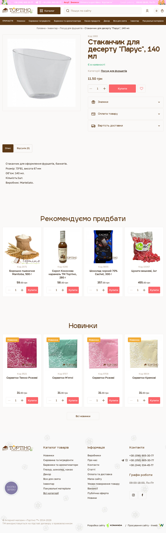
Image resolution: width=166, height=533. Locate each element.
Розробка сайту (104, 525)
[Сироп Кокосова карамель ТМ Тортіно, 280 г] (62, 246)
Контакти (107, 2)
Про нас (79, 460)
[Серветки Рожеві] (103, 353)
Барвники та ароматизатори (67, 21)
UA (4, 2)
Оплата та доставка (90, 2)
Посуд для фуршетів (71, 28)
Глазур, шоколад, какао (38, 469)
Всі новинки (83, 416)
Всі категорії (30, 493)
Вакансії (79, 488)
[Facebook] (163, 2)
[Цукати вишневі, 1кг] (144, 246)
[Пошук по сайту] (67, 10)
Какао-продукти (92, 21)
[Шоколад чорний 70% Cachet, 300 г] (103, 246)
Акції (66, 2)
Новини (79, 498)
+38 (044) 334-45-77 (136, 465)
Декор (107, 21)
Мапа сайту (81, 479)
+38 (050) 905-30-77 (51, 2)
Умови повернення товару (91, 483)
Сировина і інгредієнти (39, 21)
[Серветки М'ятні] (62, 353)
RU (9, 2)
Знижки (75, 2)
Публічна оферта (85, 493)
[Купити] (32, 290)
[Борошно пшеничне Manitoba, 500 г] (22, 246)
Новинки (21, 21)
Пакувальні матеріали (153, 21)
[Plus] (22, 290)
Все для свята (120, 21)
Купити (120, 88)
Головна (41, 28)
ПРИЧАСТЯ (7, 21)
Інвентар (134, 21)
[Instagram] (159, 2)
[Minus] (9, 290)
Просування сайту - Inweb (146, 525)
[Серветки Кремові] (144, 353)
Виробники (81, 455)
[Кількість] (97, 88)
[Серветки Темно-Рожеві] (22, 353)
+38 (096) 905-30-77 (23, 2)
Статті (78, 469)
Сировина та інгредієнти (38, 460)
